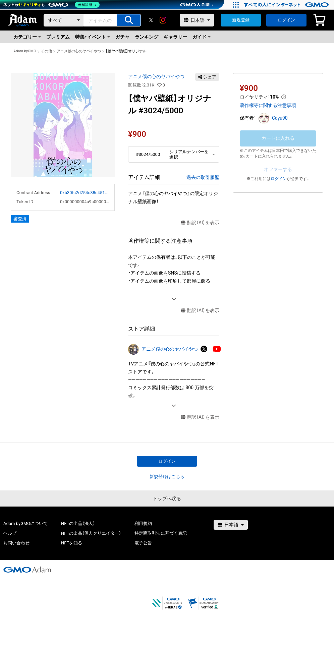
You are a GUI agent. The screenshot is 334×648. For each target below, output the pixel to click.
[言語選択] (197, 20)
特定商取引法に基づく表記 (160, 533)
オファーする (278, 169)
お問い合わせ (16, 542)
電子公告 (143, 542)
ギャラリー (175, 37)
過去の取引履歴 (202, 177)
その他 (46, 51)
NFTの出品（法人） (78, 523)
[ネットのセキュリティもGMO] (51, 4)
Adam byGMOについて (25, 523)
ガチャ (122, 37)
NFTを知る (71, 542)
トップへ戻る (167, 498)
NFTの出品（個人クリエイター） (91, 533)
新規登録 (240, 19)
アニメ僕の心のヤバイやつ (79, 51)
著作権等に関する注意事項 (268, 105)
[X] (151, 20)
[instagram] (163, 20)
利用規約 (143, 523)
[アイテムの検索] (129, 20)
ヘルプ (9, 533)
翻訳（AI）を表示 (200, 222)
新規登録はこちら (167, 476)
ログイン (286, 19)
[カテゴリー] (64, 20)
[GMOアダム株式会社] (27, 570)
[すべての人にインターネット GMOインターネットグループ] (287, 4)
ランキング (146, 37)
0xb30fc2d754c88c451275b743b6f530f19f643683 (84, 192)
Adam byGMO (24, 51)
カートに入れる (278, 138)
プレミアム (58, 37)
